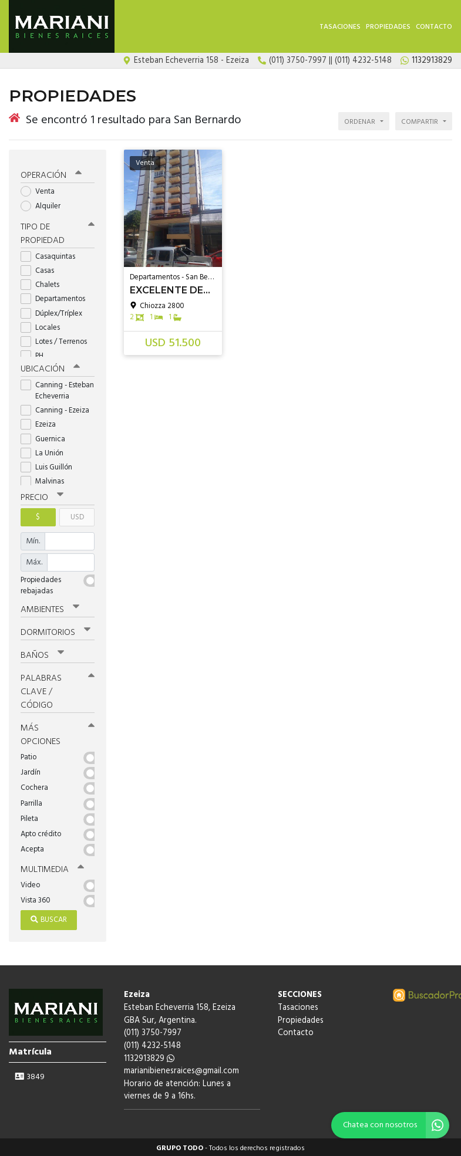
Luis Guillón (50, 465)
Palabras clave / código (58, 689)
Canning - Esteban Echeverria (57, 388)
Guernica (47, 436)
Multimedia (52, 867)
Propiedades (388, 27)
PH (36, 353)
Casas (41, 268)
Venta (41, 189)
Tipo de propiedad (58, 231)
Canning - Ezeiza (58, 408)
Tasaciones (340, 27)
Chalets (44, 282)
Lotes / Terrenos (58, 339)
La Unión (46, 451)
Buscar (49, 917)
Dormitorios (55, 630)
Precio (42, 495)
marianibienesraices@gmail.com (181, 1069)
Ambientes (50, 607)
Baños (42, 653)
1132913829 (149, 1056)
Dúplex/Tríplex (55, 311)
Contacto (434, 27)
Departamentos (57, 297)
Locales (44, 325)
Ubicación (50, 367)
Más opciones (58, 732)
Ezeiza (42, 422)
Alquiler (44, 203)
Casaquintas (52, 254)
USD (77, 515)
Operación (51, 174)
